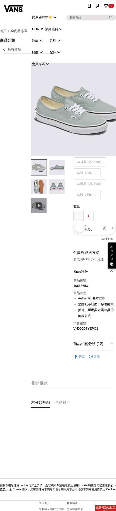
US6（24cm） (87, 194)
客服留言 (72, 503)
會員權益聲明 (75, 509)
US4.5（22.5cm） (90, 162)
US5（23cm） (87, 173)
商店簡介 (44, 503)
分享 (79, 356)
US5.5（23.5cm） (90, 184)
